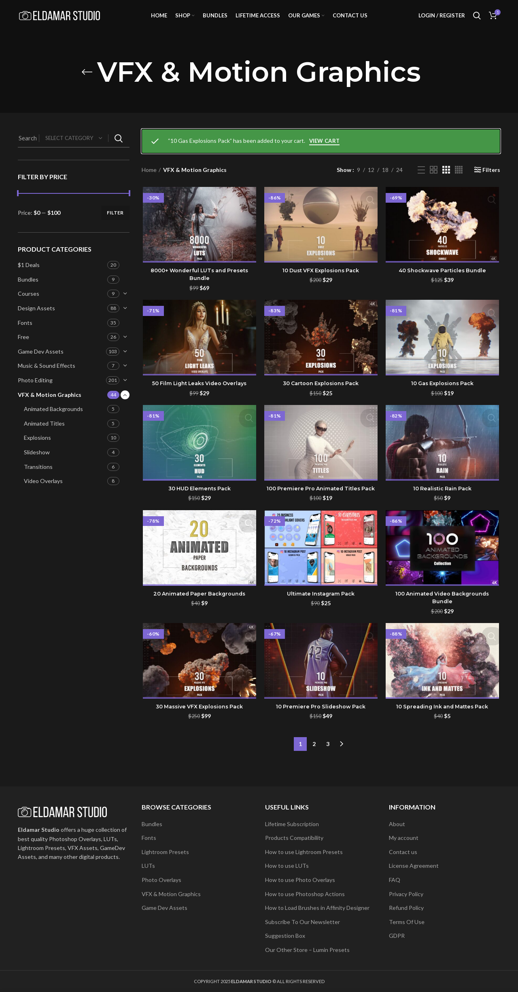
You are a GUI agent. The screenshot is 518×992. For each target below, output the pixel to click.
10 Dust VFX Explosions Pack (321, 282)
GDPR (397, 935)
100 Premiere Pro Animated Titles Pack (321, 505)
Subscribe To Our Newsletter (302, 921)
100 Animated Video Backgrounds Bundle (443, 619)
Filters (491, 181)
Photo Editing (35, 391)
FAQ (394, 879)
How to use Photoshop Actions (305, 893)
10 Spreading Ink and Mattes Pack (443, 728)
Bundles (28, 290)
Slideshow (37, 463)
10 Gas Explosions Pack (443, 395)
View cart (324, 152)
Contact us (403, 851)
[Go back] (87, 83)
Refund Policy (406, 907)
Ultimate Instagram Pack (321, 615)
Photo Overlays (161, 879)
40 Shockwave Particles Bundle (442, 282)
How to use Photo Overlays (300, 879)
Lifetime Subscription (292, 823)
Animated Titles (44, 434)
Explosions (37, 449)
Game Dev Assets (41, 362)
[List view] (421, 181)
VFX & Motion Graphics (49, 406)
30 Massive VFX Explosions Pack (198, 728)
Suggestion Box (285, 935)
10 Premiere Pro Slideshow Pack (320, 728)
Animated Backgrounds (53, 420)
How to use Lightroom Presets (304, 851)
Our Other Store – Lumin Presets (307, 949)
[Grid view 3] (446, 181)
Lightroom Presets (165, 851)
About (397, 823)
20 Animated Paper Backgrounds (198, 615)
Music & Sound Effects (46, 377)
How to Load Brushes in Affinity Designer (317, 907)
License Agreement (414, 865)
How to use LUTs (287, 865)
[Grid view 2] (433, 181)
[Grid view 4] (459, 181)
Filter (115, 224)
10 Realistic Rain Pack (443, 501)
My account (403, 837)
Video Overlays (43, 492)
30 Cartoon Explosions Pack (320, 395)
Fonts (25, 334)
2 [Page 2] (314, 763)
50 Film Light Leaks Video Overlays (198, 395)
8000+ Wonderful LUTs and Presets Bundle (198, 286)
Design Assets (36, 319)
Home (149, 181)
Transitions (38, 478)
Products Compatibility (294, 837)
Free (23, 348)
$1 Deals (29, 276)
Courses (28, 305)
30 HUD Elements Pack (198, 501)
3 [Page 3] (327, 763)
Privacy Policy (406, 893)
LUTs (148, 865)
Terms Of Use (407, 921)
